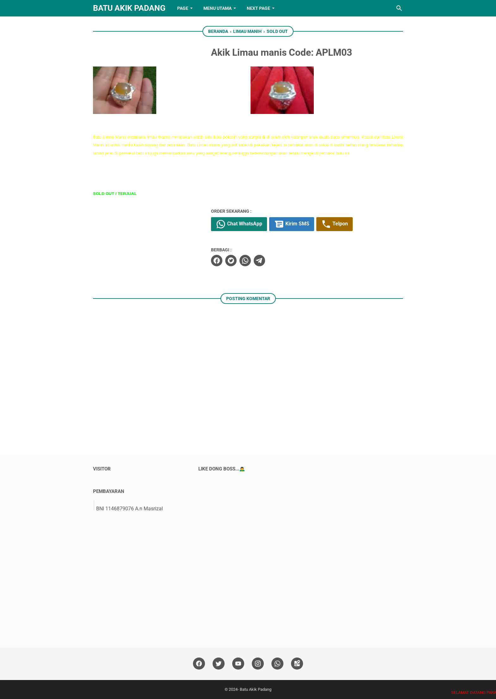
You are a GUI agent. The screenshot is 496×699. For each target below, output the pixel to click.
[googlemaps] (297, 664)
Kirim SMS (291, 224)
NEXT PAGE (258, 8)
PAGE (182, 8)
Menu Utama (217, 8)
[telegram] (259, 260)
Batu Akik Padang (129, 8)
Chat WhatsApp (239, 224)
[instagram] (258, 664)
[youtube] (238, 664)
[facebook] (216, 260)
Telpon (334, 224)
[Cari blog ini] (399, 8)
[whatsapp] (245, 260)
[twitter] (231, 260)
